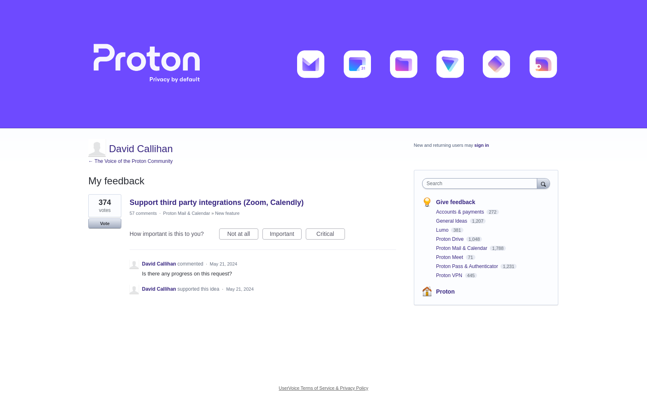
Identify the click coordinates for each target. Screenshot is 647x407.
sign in (482, 145)
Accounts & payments (460, 212)
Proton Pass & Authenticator (467, 266)
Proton (445, 291)
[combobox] (481, 183)
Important (286, 235)
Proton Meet (450, 257)
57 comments (143, 213)
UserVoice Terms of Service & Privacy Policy (323, 388)
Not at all (242, 235)
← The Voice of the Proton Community (130, 161)
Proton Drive (450, 239)
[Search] (543, 183)
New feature (227, 213)
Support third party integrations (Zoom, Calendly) (217, 202)
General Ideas (452, 221)
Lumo (443, 230)
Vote (104, 223)
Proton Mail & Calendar (186, 213)
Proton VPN (450, 275)
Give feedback (455, 202)
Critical (330, 235)
